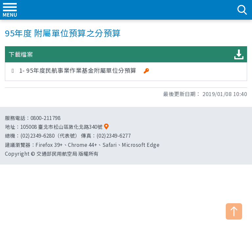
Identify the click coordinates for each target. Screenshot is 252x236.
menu (10, 10)
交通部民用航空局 (126, 10)
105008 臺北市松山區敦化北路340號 (61, 126)
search (242, 10)
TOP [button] (234, 211)
